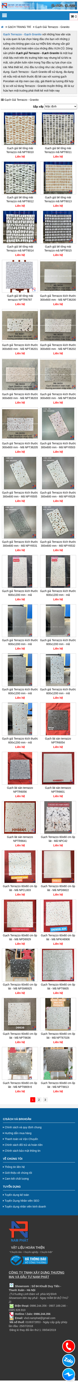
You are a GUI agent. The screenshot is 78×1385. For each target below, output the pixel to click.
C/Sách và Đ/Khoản (17, 1119)
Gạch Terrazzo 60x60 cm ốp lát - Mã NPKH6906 (58, 937)
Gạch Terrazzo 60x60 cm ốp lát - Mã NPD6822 (58, 888)
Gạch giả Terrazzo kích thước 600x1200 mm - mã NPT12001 (20, 642)
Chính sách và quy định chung (22, 1127)
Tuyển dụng (12, 1186)
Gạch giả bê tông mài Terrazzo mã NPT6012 (20, 199)
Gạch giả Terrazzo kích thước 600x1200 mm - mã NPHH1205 (58, 592)
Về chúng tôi (12, 1158)
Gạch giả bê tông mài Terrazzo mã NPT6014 (20, 248)
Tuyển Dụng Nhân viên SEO (21, 1200)
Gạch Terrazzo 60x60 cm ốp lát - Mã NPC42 (58, 838)
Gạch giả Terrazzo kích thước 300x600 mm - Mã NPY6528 (58, 494)
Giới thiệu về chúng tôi (17, 1172)
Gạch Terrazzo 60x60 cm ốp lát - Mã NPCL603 (20, 888)
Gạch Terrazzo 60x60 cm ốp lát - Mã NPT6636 (20, 1035)
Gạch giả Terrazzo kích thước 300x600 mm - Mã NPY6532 (58, 543)
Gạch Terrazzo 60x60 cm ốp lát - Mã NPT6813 (58, 1084)
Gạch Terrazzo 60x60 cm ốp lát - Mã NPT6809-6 (20, 1084)
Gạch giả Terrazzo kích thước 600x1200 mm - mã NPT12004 (58, 691)
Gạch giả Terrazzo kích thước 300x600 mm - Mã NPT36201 (20, 346)
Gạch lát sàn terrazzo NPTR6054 (58, 740)
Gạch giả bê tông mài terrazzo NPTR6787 (20, 297)
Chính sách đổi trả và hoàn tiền (23, 1144)
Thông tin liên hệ (14, 1166)
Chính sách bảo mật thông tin (21, 1150)
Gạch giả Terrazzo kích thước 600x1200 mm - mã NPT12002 (58, 642)
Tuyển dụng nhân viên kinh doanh (24, 1206)
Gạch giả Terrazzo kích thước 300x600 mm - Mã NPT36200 (58, 297)
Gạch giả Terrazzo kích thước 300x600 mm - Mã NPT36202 (58, 346)
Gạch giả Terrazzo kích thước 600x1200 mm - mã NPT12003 (20, 691)
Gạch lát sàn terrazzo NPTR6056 (20, 789)
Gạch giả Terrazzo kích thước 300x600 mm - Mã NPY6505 (20, 494)
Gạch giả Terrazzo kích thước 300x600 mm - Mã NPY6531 (20, 543)
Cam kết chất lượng (16, 1178)
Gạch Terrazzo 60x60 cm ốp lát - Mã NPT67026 (58, 1035)
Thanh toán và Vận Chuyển (20, 1139)
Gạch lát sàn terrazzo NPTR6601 (58, 789)
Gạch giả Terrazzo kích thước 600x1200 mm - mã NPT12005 (20, 740)
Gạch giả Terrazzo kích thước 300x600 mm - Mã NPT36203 (20, 396)
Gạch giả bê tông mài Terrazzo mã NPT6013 (58, 199)
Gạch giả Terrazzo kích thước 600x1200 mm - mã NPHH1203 (20, 592)
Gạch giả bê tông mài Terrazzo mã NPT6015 (58, 248)
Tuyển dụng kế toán (16, 1194)
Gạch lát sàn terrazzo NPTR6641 (20, 838)
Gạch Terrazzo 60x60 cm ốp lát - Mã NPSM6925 (20, 986)
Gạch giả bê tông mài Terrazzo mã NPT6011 (58, 150)
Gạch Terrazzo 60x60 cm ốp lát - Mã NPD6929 (20, 937)
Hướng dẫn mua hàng (17, 1133)
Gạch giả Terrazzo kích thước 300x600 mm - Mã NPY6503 (58, 445)
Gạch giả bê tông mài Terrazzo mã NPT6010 (20, 150)
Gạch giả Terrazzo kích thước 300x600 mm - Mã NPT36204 (58, 396)
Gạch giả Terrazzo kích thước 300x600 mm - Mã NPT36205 (20, 445)
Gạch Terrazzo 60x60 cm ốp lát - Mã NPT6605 (58, 986)
